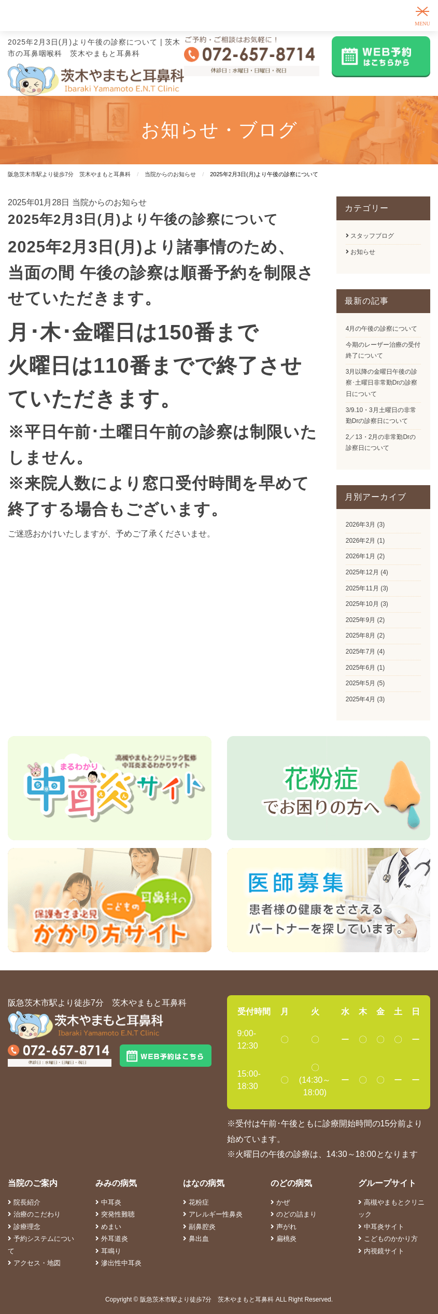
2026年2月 (360, 540)
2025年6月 (360, 667)
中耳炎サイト (381, 1227)
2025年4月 (360, 699)
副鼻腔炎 (199, 1227)
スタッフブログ (370, 235)
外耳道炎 (111, 1238)
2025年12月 (362, 572)
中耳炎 (108, 1202)
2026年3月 (360, 524)
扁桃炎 (283, 1238)
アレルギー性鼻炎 (213, 1214)
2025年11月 (362, 588)
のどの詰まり (294, 1214)
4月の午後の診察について (382, 328)
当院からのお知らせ (109, 202)
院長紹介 (24, 1202)
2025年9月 (360, 620)
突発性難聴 (115, 1214)
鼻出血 (196, 1238)
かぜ (280, 1202)
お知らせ (360, 252)
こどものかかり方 (388, 1238)
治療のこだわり (34, 1214)
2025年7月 (360, 651)
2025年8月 (360, 635)
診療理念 (24, 1227)
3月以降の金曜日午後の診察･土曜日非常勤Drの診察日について (382, 383)
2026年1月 (360, 556)
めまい (108, 1227)
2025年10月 (362, 603)
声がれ (283, 1227)
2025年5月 (360, 683)
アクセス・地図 (34, 1263)
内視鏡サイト (381, 1251)
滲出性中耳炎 (118, 1263)
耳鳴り (108, 1251)
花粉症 (196, 1202)
